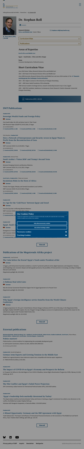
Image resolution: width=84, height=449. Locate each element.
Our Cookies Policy (25, 214)
